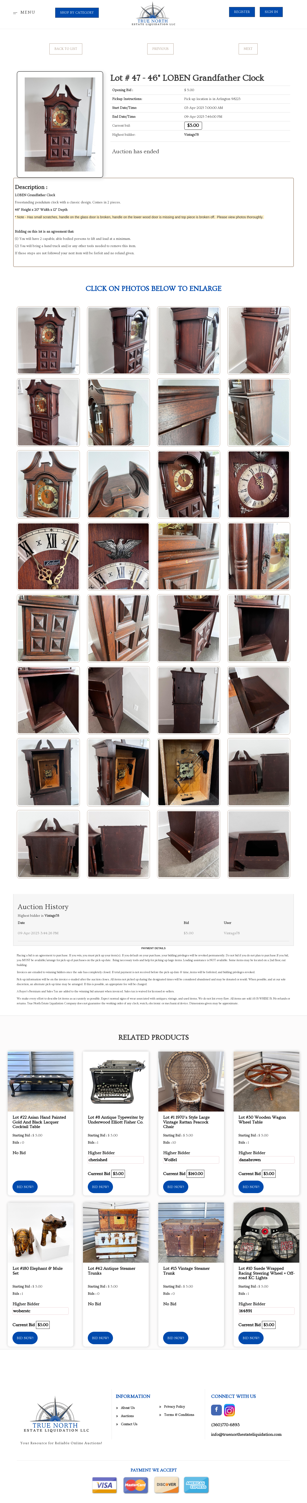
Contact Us (129, 1492)
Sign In (271, 12)
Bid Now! (25, 1187)
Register (242, 12)
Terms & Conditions (179, 1483)
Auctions (127, 1484)
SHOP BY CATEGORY (77, 13)
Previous (160, 49)
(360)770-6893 (225, 1493)
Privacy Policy (174, 1475)
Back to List (65, 49)
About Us (128, 1476)
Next (248, 49)
